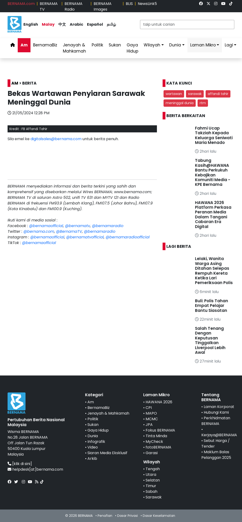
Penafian (105, 515)
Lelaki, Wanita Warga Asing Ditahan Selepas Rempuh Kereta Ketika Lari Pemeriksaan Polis (214, 270)
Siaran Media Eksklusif (107, 453)
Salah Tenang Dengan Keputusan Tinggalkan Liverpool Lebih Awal (210, 340)
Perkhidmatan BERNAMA (215, 420)
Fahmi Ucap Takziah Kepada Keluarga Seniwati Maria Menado (214, 135)
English (30, 24)
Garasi (152, 453)
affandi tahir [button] (218, 93)
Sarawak (154, 497)
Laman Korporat (219, 406)
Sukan (115, 45)
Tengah (153, 469)
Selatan (153, 480)
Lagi (229, 45)
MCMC (152, 419)
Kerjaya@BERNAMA (219, 435)
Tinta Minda (156, 436)
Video (92, 447)
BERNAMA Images (103, 6)
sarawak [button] (195, 93)
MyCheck (154, 441)
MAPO (151, 413)
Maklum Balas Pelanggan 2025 (216, 454)
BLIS (129, 3)
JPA (149, 424)
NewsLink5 (147, 3)
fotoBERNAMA (158, 447)
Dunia (175, 45)
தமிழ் (111, 24)
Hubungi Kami (216, 412)
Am (24, 45)
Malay (48, 24)
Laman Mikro (203, 45)
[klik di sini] (22, 463)
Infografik (96, 441)
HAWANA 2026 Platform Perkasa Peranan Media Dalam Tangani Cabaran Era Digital (213, 214)
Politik (97, 45)
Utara (151, 474)
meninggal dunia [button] (180, 103)
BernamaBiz (45, 45)
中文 (62, 24)
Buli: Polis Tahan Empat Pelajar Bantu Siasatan (211, 305)
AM (14, 83)
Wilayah (152, 45)
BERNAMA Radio (73, 6)
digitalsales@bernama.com (56, 139)
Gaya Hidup (132, 48)
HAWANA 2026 (159, 402)
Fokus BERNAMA (160, 430)
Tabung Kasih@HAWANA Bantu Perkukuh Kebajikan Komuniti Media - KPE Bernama (212, 172)
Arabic (76, 24)
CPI (149, 407)
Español (95, 24)
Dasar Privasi (127, 515)
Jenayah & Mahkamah (74, 48)
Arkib (92, 458)
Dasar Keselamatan (159, 515)
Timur (151, 486)
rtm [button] (203, 103)
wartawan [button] (174, 93)
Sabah (151, 491)
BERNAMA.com (21, 3)
